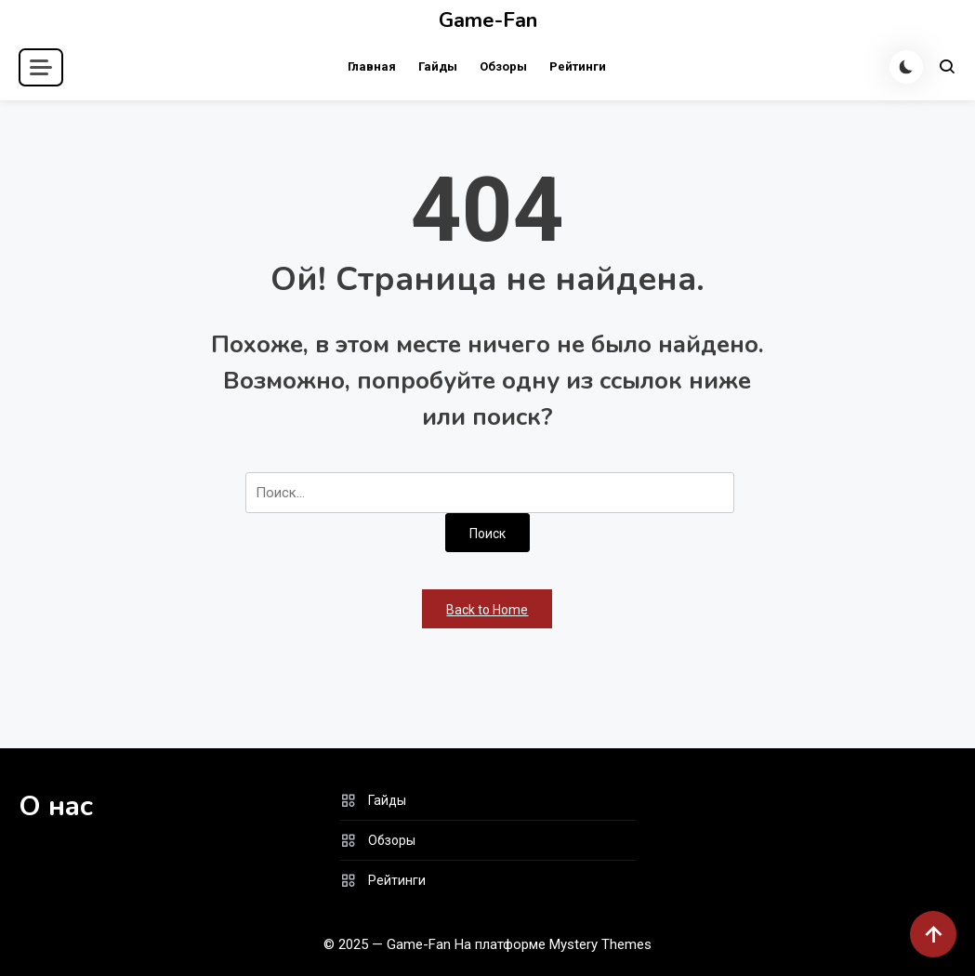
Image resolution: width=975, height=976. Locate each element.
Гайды (437, 66)
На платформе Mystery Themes (553, 944)
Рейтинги (577, 66)
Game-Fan (488, 20)
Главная (372, 66)
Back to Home (487, 609)
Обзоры (503, 66)
